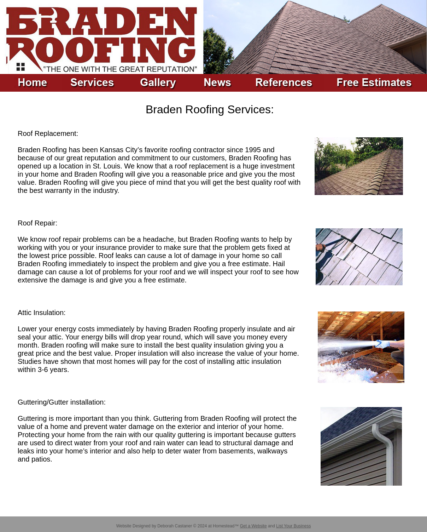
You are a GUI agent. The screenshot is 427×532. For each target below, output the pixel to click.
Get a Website (253, 526)
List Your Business (293, 526)
